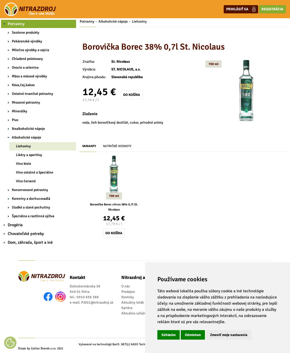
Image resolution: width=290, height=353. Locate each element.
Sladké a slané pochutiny (31, 207)
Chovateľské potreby (26, 233)
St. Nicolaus (120, 61)
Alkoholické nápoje (26, 137)
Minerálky (19, 111)
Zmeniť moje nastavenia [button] (228, 335)
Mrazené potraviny (26, 102)
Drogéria (15, 225)
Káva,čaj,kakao (23, 85)
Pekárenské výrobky (27, 41)
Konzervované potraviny (30, 190)
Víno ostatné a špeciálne (34, 172)
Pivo (15, 120)
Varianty (89, 146)
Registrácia (272, 9)
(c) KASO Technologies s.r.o (144, 344)
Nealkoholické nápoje (28, 128)
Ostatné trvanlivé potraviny (32, 94)
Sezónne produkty (25, 32)
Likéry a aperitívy (29, 155)
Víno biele (23, 163)
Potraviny (16, 23)
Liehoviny (23, 146)
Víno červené (26, 181)
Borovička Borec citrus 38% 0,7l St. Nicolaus (114, 207)
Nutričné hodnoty (117, 146)
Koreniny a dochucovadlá (31, 198)
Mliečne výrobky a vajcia (30, 50)
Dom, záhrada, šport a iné (30, 242)
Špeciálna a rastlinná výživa (33, 216)
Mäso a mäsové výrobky (29, 76)
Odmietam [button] (193, 335)
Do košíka (131, 95)
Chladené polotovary (27, 59)
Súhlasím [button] (168, 335)
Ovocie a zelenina (25, 67)
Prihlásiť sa (241, 9)
